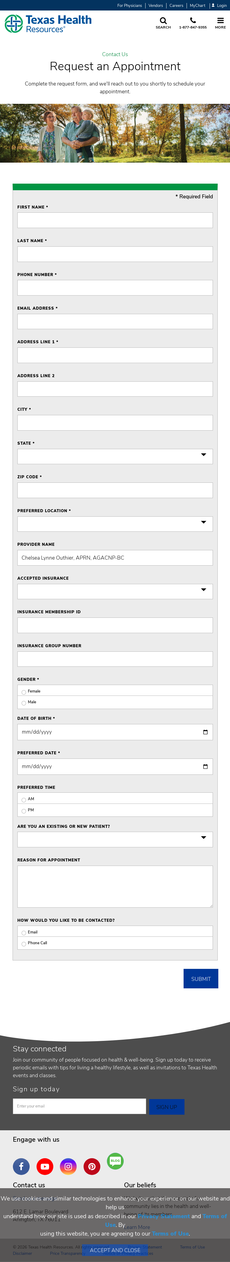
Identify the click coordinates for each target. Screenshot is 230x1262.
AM (25, 799)
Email (27, 932)
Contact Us (115, 54)
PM (25, 810)
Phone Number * (37, 275)
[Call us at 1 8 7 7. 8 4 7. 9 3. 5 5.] (193, 24)
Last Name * (32, 241)
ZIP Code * (29, 477)
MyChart (197, 5)
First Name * (32, 207)
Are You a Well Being (116, 1161)
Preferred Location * (44, 511)
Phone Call (32, 943)
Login (219, 5)
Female (28, 691)
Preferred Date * (38, 753)
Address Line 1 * (37, 342)
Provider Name (36, 544)
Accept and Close (115, 1250)
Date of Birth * (36, 718)
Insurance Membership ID (49, 612)
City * (24, 409)
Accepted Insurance (43, 578)
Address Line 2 (36, 376)
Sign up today (36, 1089)
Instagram (70, 1162)
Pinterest (93, 1162)
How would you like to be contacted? (66, 920)
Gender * (28, 679)
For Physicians (129, 5)
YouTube (46, 1162)
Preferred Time (36, 787)
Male (26, 702)
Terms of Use (170, 1234)
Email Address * (37, 308)
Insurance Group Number (49, 646)
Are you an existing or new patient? (63, 826)
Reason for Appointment (48, 860)
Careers (176, 5)
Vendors (156, 5)
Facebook (23, 1162)
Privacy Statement (164, 1216)
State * (26, 443)
